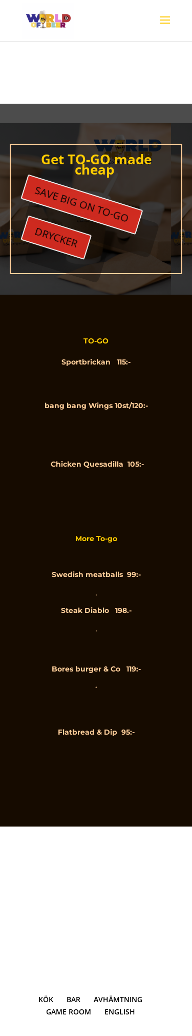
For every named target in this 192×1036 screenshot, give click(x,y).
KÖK (45, 999)
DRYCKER (61, 226)
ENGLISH (119, 1011)
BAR (73, 999)
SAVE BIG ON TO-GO (84, 200)
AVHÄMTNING (118, 999)
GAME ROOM (68, 1011)
